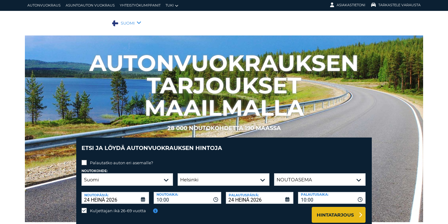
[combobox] (187, 193)
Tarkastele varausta (396, 5)
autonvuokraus (44, 5)
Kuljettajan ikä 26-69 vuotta (118, 205)
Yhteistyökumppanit (140, 5)
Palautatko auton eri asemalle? (121, 158)
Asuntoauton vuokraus (90, 5)
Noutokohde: (95, 166)
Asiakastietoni (347, 5)
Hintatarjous (335, 210)
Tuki (172, 5)
